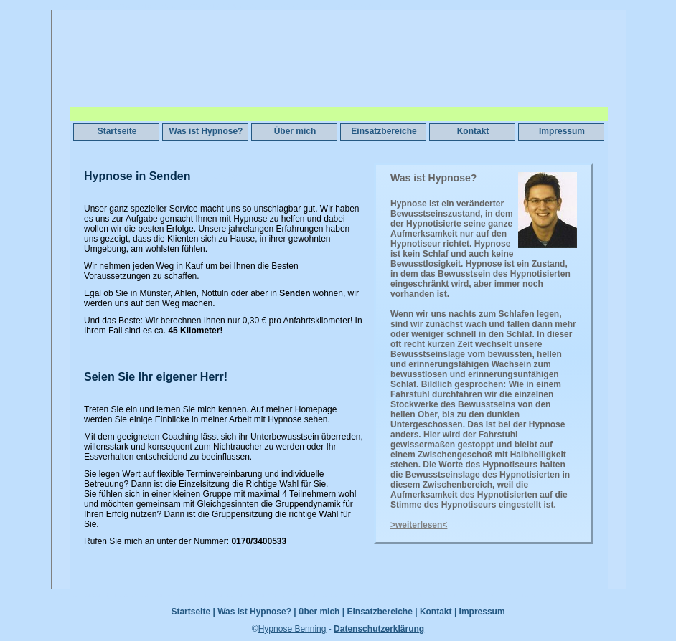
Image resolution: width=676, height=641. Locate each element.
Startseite (117, 131)
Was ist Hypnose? (206, 131)
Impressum (562, 131)
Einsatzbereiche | (382, 612)
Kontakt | (438, 612)
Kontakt (473, 131)
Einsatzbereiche (383, 131)
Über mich (295, 131)
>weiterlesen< (418, 525)
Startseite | (193, 612)
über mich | (321, 612)
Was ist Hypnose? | (256, 612)
